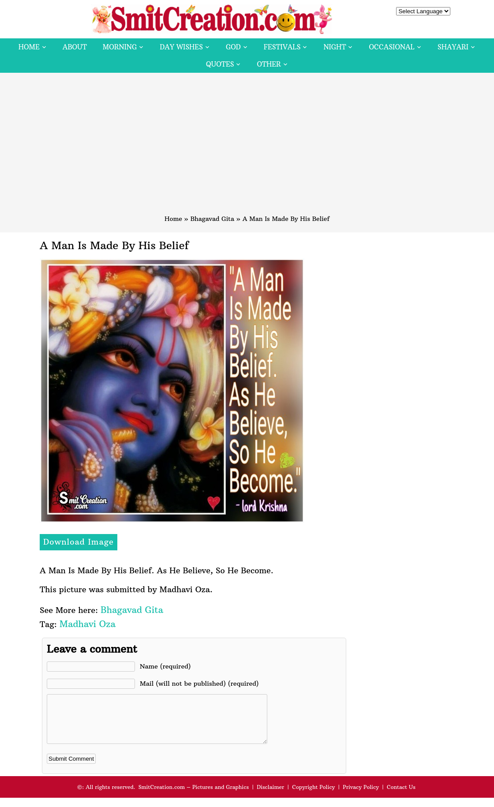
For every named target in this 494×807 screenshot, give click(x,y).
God (233, 47)
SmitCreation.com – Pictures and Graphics (193, 796)
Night (334, 47)
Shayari (453, 47)
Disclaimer (270, 796)
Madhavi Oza (88, 623)
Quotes (220, 64)
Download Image (78, 542)
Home (29, 47)
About (75, 47)
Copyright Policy (313, 796)
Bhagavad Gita (212, 219)
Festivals (282, 47)
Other (269, 64)
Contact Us (401, 796)
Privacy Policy (361, 796)
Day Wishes (181, 47)
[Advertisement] (247, 147)
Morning (120, 47)
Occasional (392, 47)
